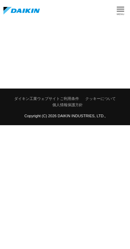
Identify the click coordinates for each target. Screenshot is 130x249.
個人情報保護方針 (67, 105)
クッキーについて (100, 98)
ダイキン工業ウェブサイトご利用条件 (46, 98)
